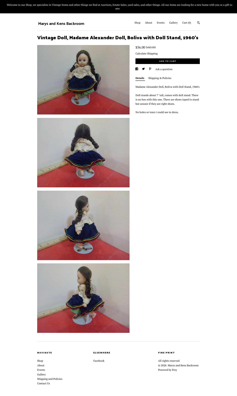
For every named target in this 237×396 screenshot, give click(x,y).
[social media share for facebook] (137, 69)
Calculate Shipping (146, 53)
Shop (137, 22)
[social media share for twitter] (143, 69)
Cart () (186, 22)
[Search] (198, 23)
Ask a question (163, 69)
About (148, 22)
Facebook (98, 361)
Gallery (173, 22)
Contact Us (43, 383)
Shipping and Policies (49, 379)
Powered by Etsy (167, 370)
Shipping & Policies (159, 78)
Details (140, 78)
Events (161, 22)
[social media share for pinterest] (150, 69)
